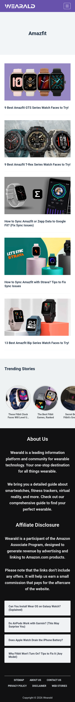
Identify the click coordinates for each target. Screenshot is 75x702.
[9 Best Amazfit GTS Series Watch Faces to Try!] (37, 82)
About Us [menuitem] (35, 680)
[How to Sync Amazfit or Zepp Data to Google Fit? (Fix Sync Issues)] (37, 195)
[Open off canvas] (67, 6)
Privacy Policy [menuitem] (17, 686)
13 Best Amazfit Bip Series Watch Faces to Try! (36, 343)
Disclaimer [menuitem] (39, 686)
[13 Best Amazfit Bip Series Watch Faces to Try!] (37, 317)
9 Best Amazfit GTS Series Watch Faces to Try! (36, 107)
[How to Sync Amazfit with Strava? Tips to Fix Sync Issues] (37, 256)
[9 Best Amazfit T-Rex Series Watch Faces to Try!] (37, 138)
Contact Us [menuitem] (54, 680)
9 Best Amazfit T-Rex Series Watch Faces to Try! (37, 164)
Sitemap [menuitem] (19, 680)
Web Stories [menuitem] (59, 686)
